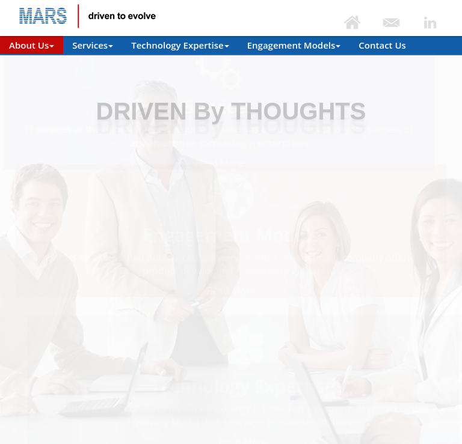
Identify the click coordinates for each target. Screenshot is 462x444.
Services (92, 45)
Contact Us (382, 45)
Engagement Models (294, 45)
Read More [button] (230, 162)
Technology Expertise (180, 45)
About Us (31, 45)
